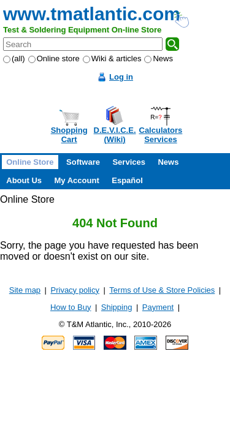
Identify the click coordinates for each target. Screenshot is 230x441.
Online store (54, 58)
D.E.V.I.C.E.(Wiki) (115, 135)
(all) (14, 58)
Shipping (116, 307)
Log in (121, 76)
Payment (158, 307)
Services (128, 162)
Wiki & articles (112, 58)
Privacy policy (75, 290)
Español (127, 180)
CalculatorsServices (161, 135)
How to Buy (70, 307)
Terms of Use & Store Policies (162, 290)
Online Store (29, 162)
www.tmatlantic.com (91, 14)
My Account (77, 180)
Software (83, 162)
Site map (24, 290)
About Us (24, 180)
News (158, 58)
